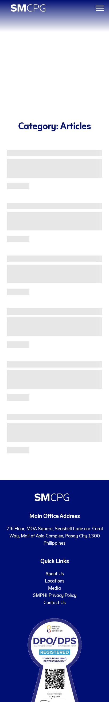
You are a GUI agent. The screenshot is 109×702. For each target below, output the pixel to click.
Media (54, 588)
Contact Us (55, 602)
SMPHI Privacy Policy (54, 595)
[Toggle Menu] (100, 8)
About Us (54, 573)
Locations (54, 580)
